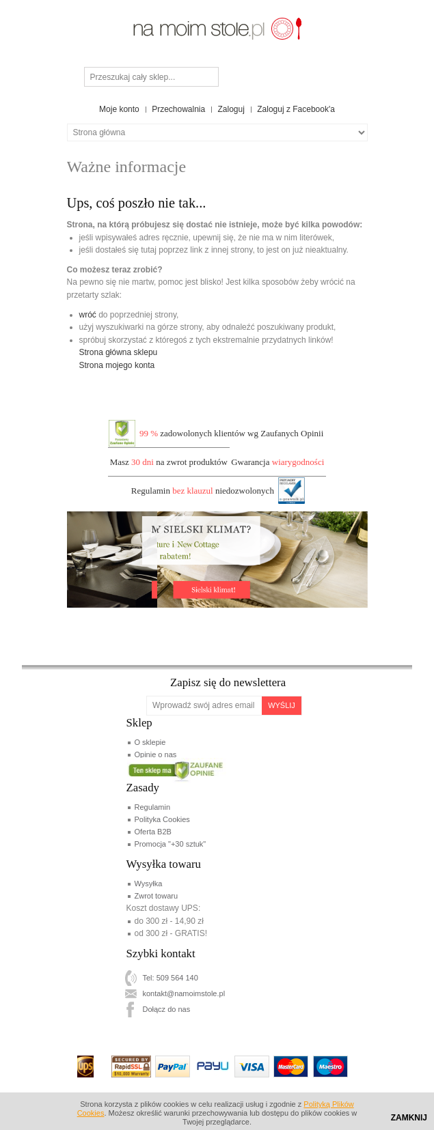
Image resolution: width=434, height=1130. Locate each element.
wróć (87, 315)
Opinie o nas (156, 754)
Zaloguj (231, 109)
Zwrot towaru (156, 896)
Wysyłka (149, 883)
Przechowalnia (178, 109)
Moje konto (119, 109)
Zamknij (409, 1117)
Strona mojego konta (117, 365)
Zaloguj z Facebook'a (296, 109)
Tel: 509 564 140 (170, 978)
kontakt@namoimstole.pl (184, 993)
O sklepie (150, 742)
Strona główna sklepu (118, 352)
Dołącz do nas (167, 1009)
